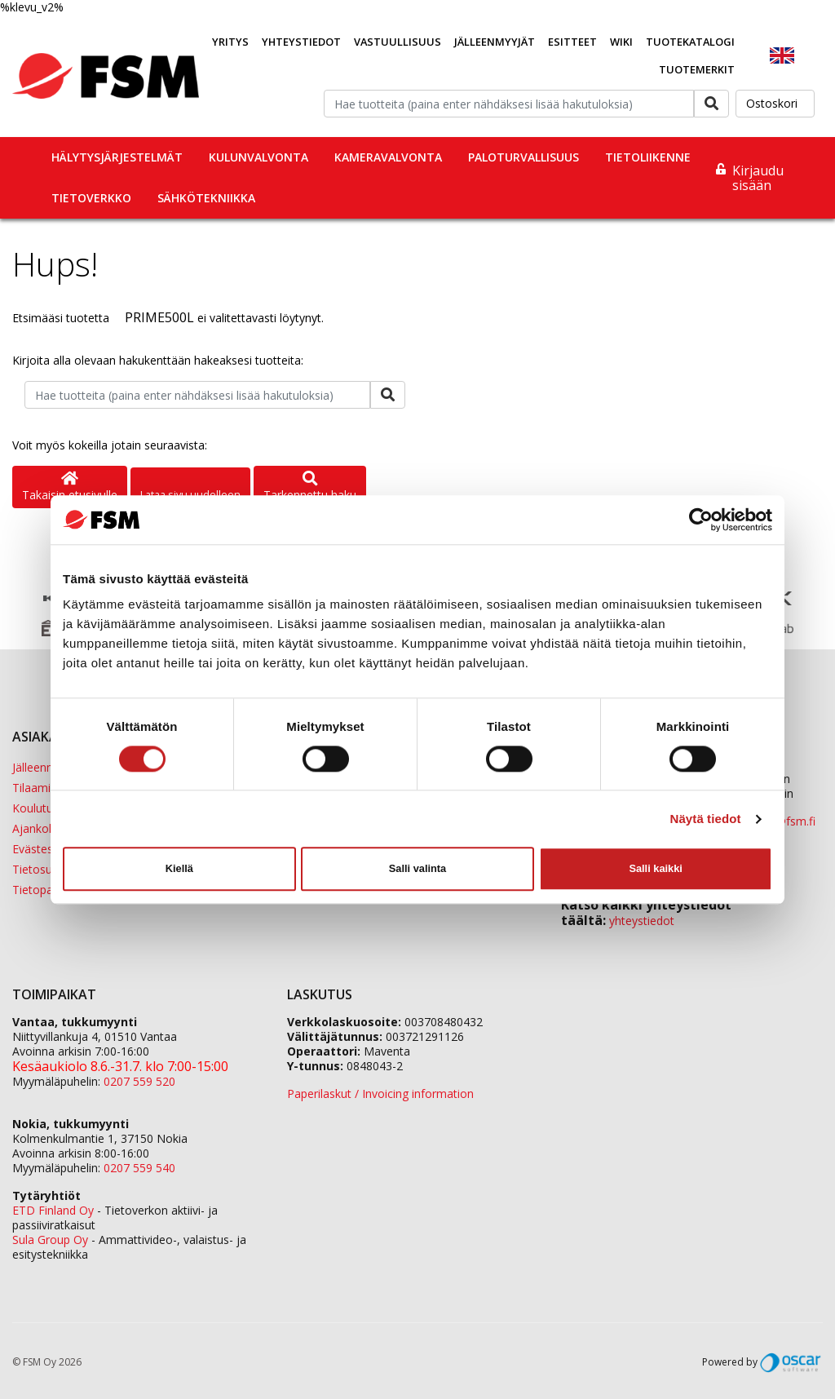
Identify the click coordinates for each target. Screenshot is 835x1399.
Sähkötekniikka (206, 198)
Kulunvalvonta (258, 157)
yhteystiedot (641, 920)
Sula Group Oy (50, 1239)
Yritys (230, 41)
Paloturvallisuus (523, 157)
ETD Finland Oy (53, 1210)
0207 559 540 (139, 1167)
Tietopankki (42, 889)
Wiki (621, 41)
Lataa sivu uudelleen (190, 494)
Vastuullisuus (397, 41)
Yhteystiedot (301, 41)
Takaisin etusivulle (69, 487)
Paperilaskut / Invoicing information (380, 1093)
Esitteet (572, 41)
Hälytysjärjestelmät (117, 157)
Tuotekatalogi (690, 41)
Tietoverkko (91, 198)
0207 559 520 (139, 1081)
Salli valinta (417, 868)
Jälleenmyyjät (494, 41)
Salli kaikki (655, 868)
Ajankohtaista (48, 828)
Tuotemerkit (697, 69)
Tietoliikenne (648, 157)
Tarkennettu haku (309, 487)
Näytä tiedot (705, 819)
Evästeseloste (49, 849)
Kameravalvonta (388, 157)
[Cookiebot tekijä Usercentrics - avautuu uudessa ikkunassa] (701, 519)
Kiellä (179, 868)
